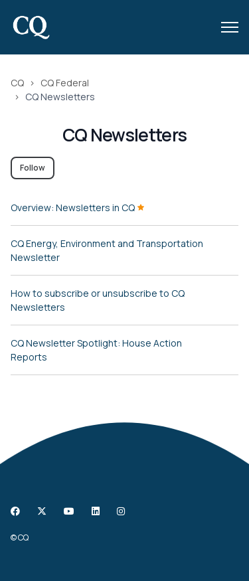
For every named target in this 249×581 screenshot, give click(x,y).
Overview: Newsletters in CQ (78, 207)
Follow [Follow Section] (32, 167)
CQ (17, 82)
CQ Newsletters (60, 96)
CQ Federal (65, 82)
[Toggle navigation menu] (230, 27)
